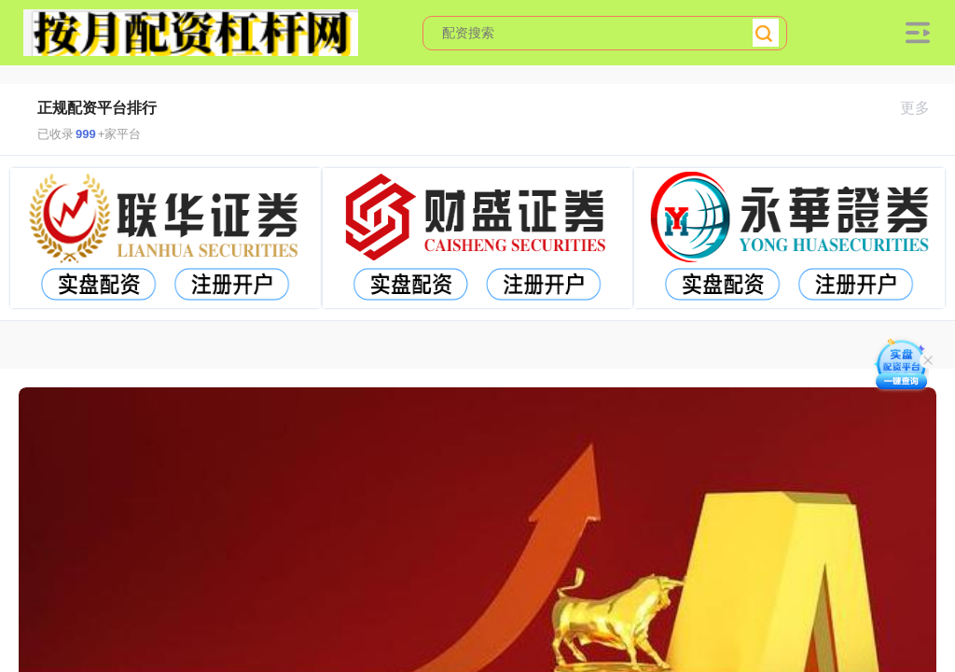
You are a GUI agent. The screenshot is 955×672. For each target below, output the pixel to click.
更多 (923, 108)
